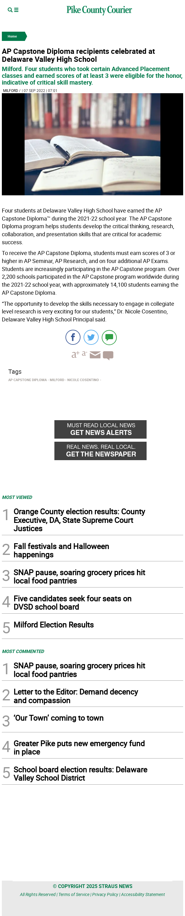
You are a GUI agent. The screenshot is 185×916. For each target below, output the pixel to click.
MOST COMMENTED (23, 651)
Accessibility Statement (143, 894)
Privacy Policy (105, 894)
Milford (10, 90)
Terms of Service (73, 894)
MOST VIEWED (17, 497)
